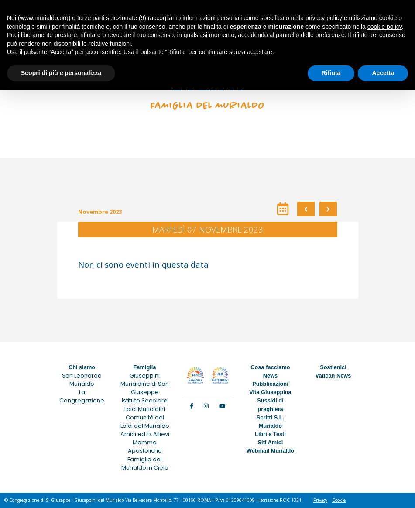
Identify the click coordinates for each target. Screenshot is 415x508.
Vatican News (333, 375)
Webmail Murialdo (270, 450)
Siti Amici (270, 442)
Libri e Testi (270, 434)
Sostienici (333, 367)
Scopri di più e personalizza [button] (61, 72)
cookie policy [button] (384, 26)
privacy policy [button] (323, 17)
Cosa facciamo (270, 367)
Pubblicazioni (270, 384)
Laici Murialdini (144, 409)
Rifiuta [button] (331, 72)
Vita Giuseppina (270, 392)
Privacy (320, 500)
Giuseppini (145, 375)
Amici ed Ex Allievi (144, 434)
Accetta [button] (383, 72)
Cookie (339, 500)
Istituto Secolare (145, 400)
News (270, 375)
